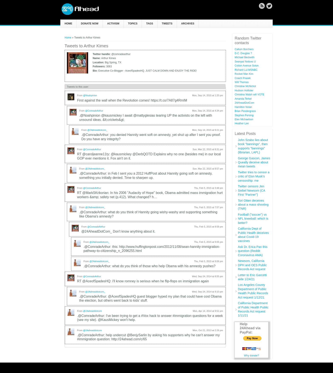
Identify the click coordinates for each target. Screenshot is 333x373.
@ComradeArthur (94, 110)
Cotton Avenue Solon (247, 65)
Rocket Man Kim (244, 73)
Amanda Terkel (243, 98)
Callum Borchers (244, 49)
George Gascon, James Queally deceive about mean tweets (254, 162)
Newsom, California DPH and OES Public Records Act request (252, 265)
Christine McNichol (245, 86)
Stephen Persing (244, 115)
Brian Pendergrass (245, 111)
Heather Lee (242, 123)
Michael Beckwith (244, 57)
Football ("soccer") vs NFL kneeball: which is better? (253, 219)
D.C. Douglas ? (243, 53)
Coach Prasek (243, 78)
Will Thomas (242, 82)
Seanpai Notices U (245, 61)
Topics (132, 23)
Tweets (167, 23)
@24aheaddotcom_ (97, 130)
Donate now (89, 23)
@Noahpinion (90, 95)
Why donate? (251, 355)
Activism (113, 23)
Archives (187, 23)
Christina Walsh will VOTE (249, 94)
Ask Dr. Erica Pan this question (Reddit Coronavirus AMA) (252, 251)
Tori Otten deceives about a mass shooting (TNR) (253, 205)
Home (68, 23)
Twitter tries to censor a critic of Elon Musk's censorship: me (254, 176)
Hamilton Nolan (243, 107)
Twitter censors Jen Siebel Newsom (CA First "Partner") (251, 190)
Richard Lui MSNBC (246, 69)
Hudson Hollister (244, 90)
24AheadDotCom (244, 102)
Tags (149, 23)
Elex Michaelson (244, 119)
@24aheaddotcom (92, 311)
